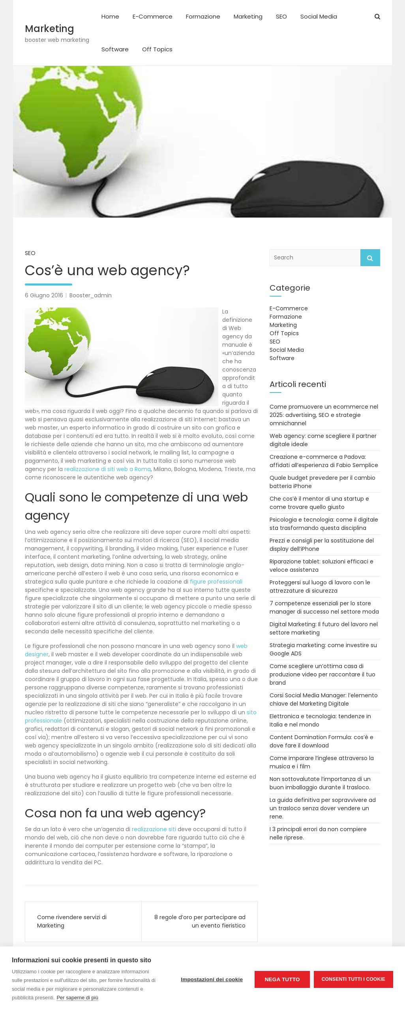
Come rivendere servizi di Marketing (72, 921)
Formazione (203, 16)
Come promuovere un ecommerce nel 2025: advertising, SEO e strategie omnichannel (324, 415)
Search (370, 257)
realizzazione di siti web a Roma (107, 469)
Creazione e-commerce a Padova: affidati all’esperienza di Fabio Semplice (324, 461)
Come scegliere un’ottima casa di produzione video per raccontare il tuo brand (322, 674)
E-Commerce (152, 16)
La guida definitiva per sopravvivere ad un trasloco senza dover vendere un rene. (323, 808)
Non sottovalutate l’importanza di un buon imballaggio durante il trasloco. (320, 783)
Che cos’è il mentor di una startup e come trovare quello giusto (319, 503)
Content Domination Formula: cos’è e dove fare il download (321, 741)
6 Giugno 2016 (44, 295)
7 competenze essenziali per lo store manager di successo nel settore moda (324, 607)
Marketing (49, 28)
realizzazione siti (154, 829)
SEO (281, 16)
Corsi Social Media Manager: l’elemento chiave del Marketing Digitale (324, 699)
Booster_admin (90, 295)
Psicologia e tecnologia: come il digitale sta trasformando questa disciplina (324, 524)
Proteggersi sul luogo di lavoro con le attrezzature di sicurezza (320, 586)
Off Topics (157, 49)
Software (115, 49)
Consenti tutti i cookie (353, 979)
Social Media (318, 16)
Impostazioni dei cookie (212, 979)
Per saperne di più (77, 998)
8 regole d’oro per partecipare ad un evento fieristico (200, 921)
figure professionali (216, 582)
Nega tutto (282, 979)
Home (110, 16)
